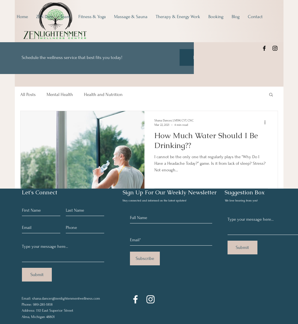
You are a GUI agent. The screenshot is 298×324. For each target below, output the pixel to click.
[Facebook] (264, 48)
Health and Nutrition (103, 94)
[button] (271, 95)
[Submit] (37, 275)
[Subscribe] (145, 258)
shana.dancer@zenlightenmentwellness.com (66, 298)
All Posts (28, 94)
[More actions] (267, 122)
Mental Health (60, 94)
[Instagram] (275, 48)
